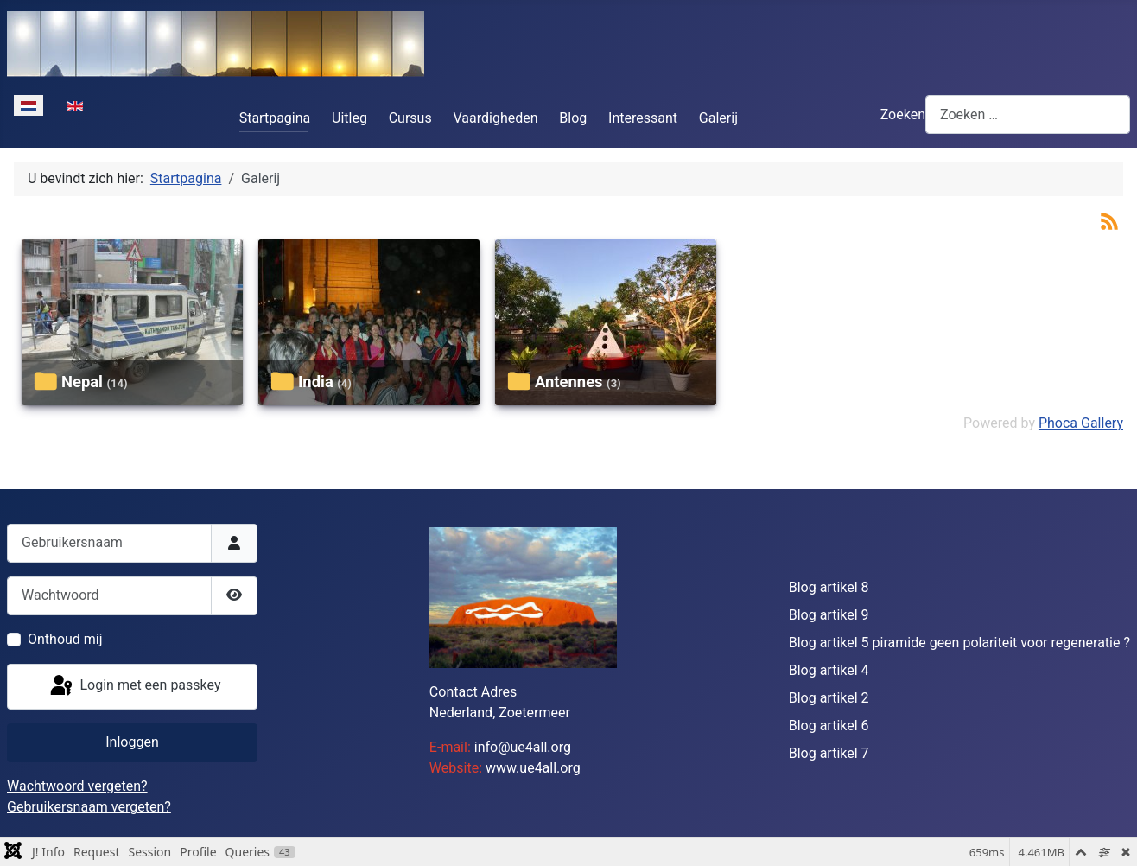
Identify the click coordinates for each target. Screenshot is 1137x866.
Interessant (642, 118)
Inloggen (132, 742)
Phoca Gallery (1081, 423)
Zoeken (902, 114)
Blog (573, 118)
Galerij (718, 118)
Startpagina (275, 118)
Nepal (82, 382)
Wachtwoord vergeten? (77, 786)
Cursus (410, 118)
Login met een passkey (134, 686)
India (315, 382)
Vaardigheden (496, 118)
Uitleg (349, 118)
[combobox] (1027, 114)
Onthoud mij (65, 639)
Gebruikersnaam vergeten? (89, 807)
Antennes (569, 382)
